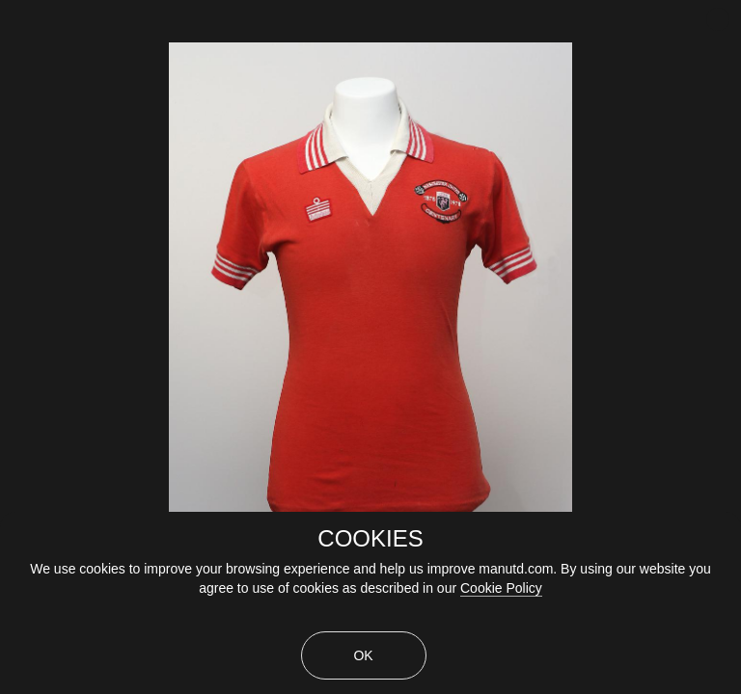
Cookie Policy (501, 588)
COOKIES (370, 538)
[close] (717, 19)
